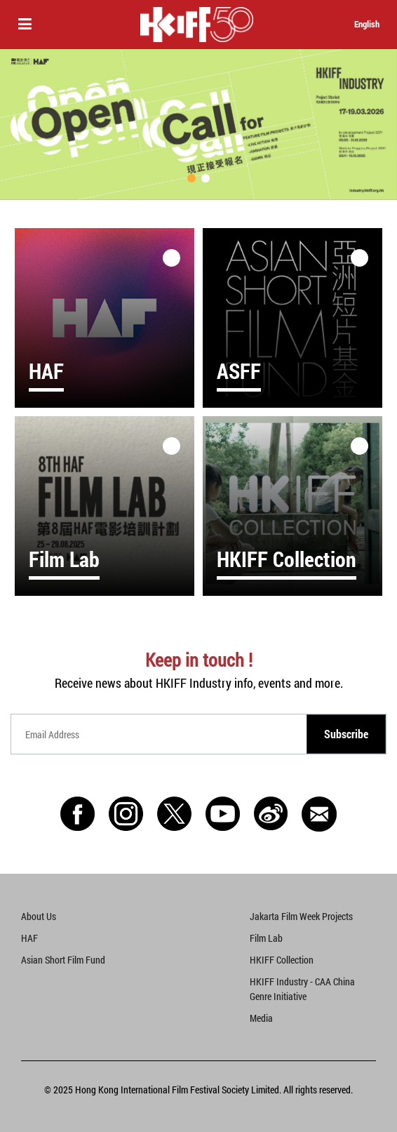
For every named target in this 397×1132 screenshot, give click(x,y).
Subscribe (346, 733)
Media (261, 1018)
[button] (191, 178)
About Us (38, 916)
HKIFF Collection (282, 959)
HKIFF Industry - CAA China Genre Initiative (302, 989)
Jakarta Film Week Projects (301, 916)
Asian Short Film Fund (63, 959)
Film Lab (266, 938)
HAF (29, 938)
